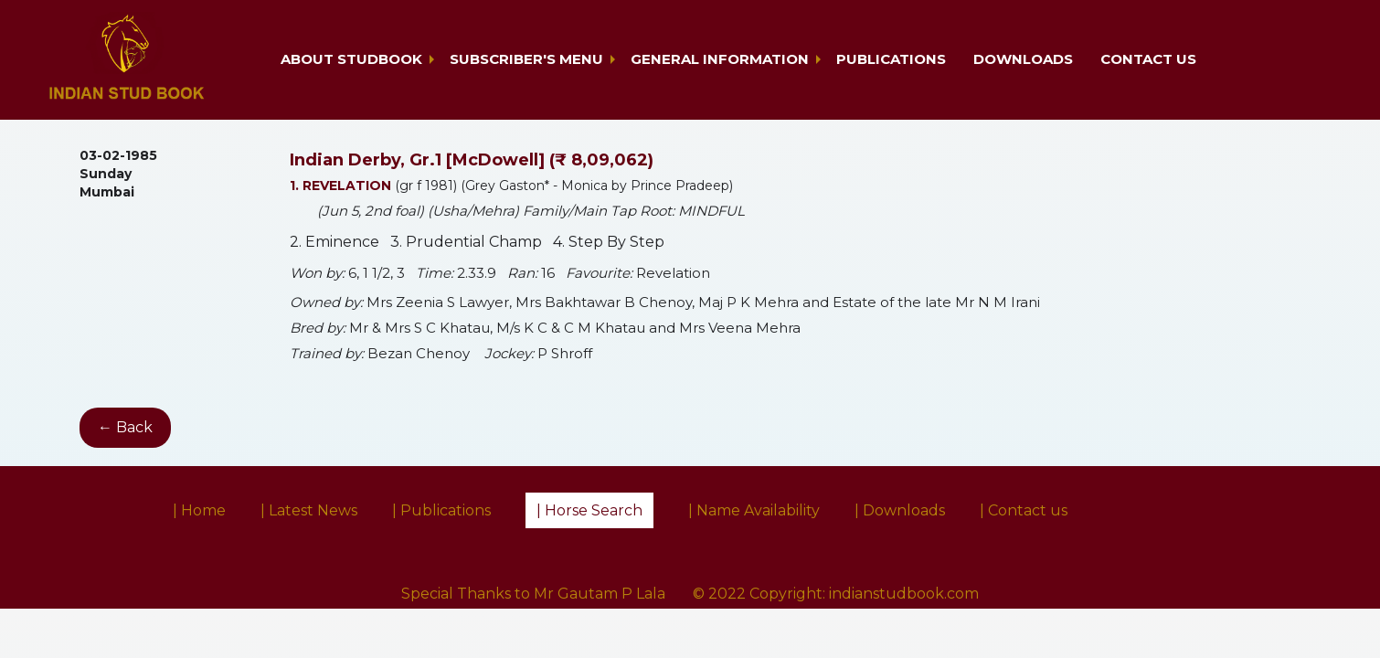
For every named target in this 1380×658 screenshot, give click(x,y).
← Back (125, 427)
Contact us (1148, 59)
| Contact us (1023, 510)
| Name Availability (754, 510)
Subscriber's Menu (526, 59)
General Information (720, 59)
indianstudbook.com (904, 593)
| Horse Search (589, 510)
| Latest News (308, 510)
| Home (199, 510)
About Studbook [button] (351, 59)
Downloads (1023, 59)
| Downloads (900, 510)
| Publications (441, 510)
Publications (891, 59)
